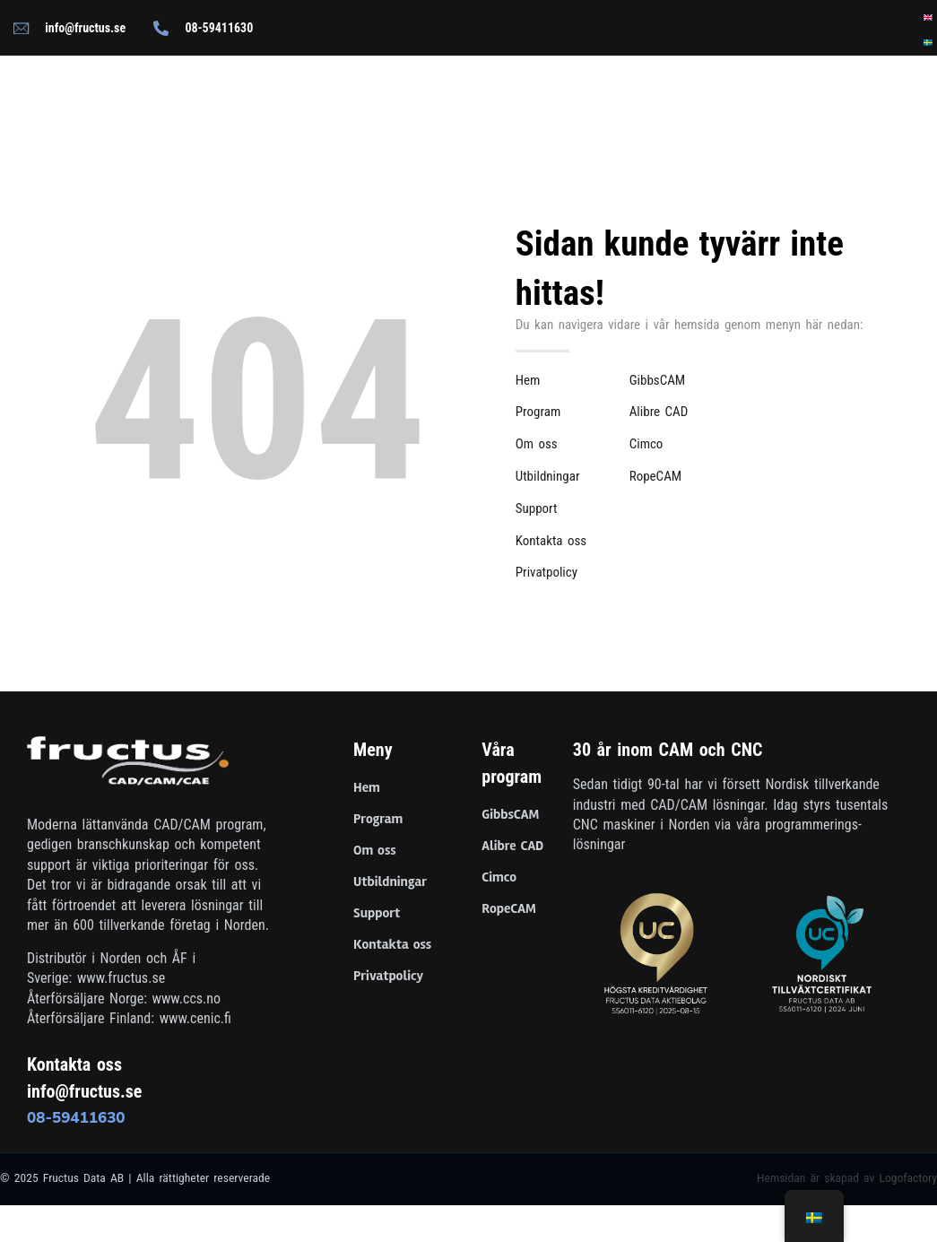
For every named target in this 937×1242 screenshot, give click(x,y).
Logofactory (908, 1177)
